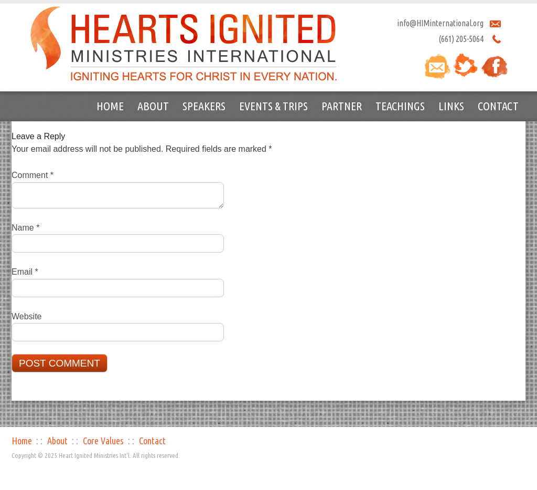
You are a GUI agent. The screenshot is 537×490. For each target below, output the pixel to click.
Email (25, 271)
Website (27, 316)
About (153, 105)
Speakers (203, 105)
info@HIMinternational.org (440, 23)
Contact (498, 105)
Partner (341, 105)
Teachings (400, 105)
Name (25, 227)
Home (110, 105)
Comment (32, 175)
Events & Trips (273, 105)
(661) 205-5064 (461, 39)
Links (451, 105)
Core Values (103, 440)
